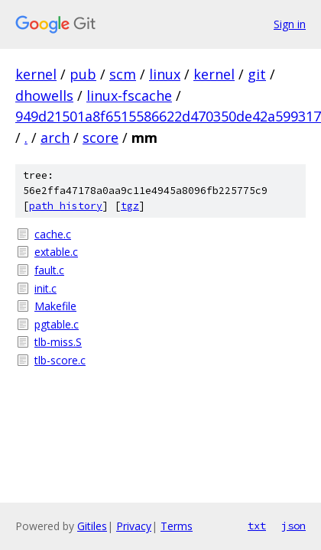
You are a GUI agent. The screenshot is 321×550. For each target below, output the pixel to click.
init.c (45, 288)
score (100, 137)
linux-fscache (129, 95)
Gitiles (92, 526)
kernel (36, 74)
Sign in (290, 24)
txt (257, 525)
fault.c (49, 270)
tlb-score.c (60, 360)
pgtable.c (56, 324)
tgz (130, 205)
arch (55, 137)
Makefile (55, 306)
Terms (176, 526)
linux (164, 74)
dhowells (44, 95)
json (293, 525)
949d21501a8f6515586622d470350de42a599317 (168, 116)
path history (65, 205)
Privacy (133, 526)
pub (83, 74)
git (257, 74)
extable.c (56, 251)
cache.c (52, 234)
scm (122, 74)
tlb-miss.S (58, 342)
